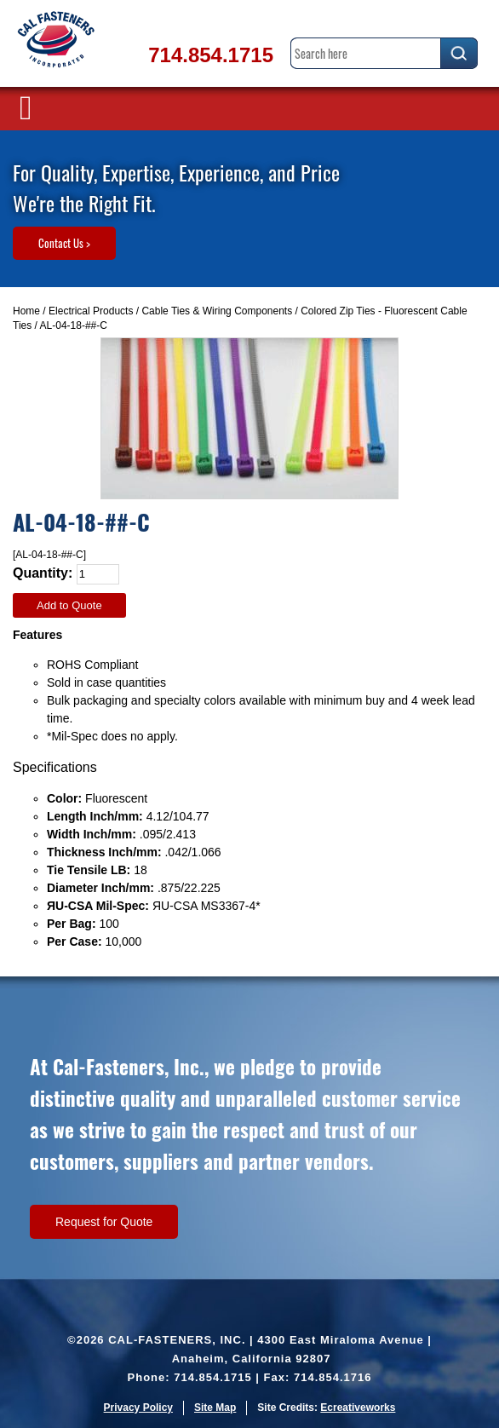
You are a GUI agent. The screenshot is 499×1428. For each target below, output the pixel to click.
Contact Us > (64, 242)
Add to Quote (69, 605)
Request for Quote (103, 1222)
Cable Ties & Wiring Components (216, 311)
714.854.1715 (210, 54)
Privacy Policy (138, 1408)
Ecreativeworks (357, 1408)
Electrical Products (91, 311)
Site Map (215, 1408)
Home (26, 311)
